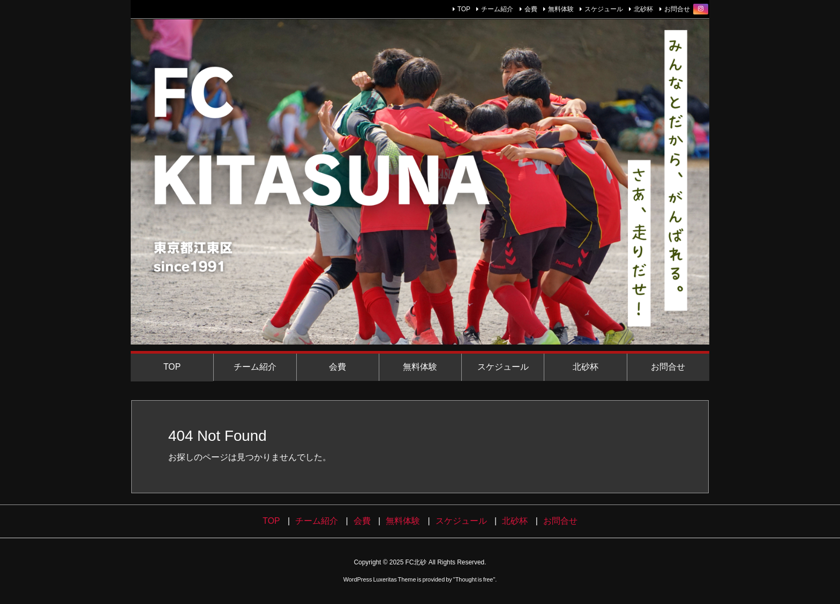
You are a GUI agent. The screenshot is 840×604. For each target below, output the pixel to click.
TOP (464, 9)
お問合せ (677, 9)
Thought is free (474, 579)
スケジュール (603, 9)
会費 (530, 9)
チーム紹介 (497, 9)
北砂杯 (643, 9)
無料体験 (561, 9)
